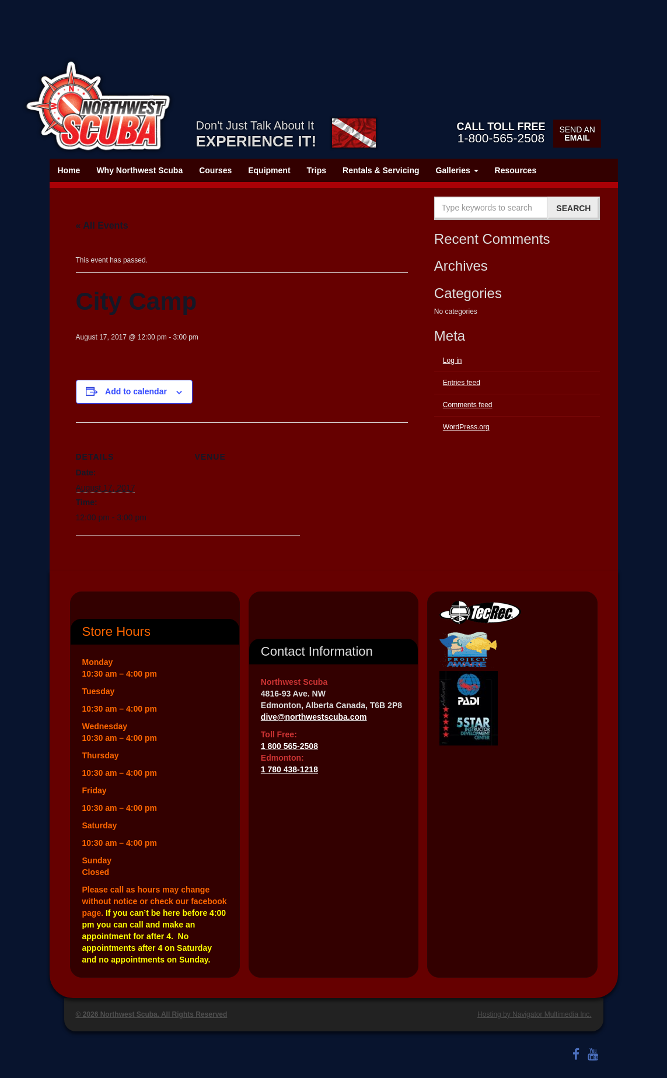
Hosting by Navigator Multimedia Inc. (534, 1014)
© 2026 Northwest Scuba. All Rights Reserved (152, 1014)
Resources (516, 170)
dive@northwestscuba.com (314, 717)
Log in (452, 360)
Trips (316, 170)
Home (69, 170)
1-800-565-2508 (500, 132)
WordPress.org (466, 427)
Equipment (269, 170)
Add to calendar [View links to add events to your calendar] (136, 391)
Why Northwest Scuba (139, 170)
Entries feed (461, 383)
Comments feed (468, 405)
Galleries (457, 170)
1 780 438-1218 (289, 769)
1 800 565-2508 (289, 746)
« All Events (102, 225)
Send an (577, 133)
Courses (215, 170)
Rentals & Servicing (381, 170)
